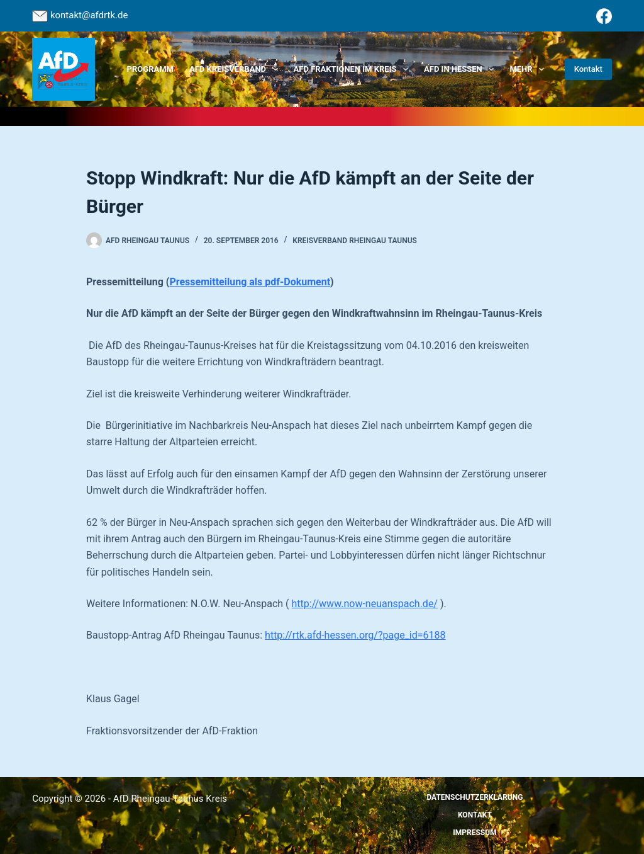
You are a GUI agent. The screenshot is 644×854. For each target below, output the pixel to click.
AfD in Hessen (461, 69)
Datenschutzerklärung (474, 797)
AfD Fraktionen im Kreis (353, 69)
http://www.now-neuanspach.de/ (365, 604)
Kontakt (588, 69)
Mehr (529, 69)
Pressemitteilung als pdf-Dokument (249, 282)
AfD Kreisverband (236, 69)
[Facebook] (604, 16)
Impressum (474, 832)
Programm (150, 69)
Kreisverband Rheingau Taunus (354, 240)
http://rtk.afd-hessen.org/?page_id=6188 (355, 635)
